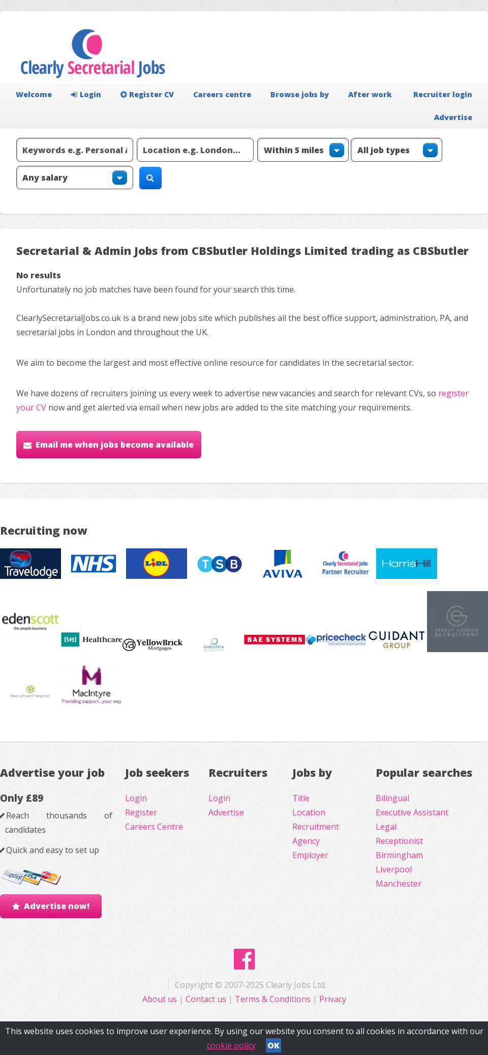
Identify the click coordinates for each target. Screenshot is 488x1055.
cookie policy (231, 1045)
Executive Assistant (412, 812)
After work (370, 94)
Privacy (332, 999)
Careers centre (222, 94)
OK (273, 1045)
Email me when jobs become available (115, 444)
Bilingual (392, 798)
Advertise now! (56, 906)
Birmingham (399, 855)
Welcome (34, 94)
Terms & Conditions (273, 999)
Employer (310, 855)
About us (160, 999)
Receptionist (399, 840)
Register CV (147, 94)
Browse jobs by (299, 94)
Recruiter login (442, 94)
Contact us (207, 999)
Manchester (398, 883)
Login (86, 94)
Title (301, 798)
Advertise (453, 117)
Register (141, 812)
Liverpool (394, 869)
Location (308, 812)
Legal (386, 826)
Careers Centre (154, 826)
